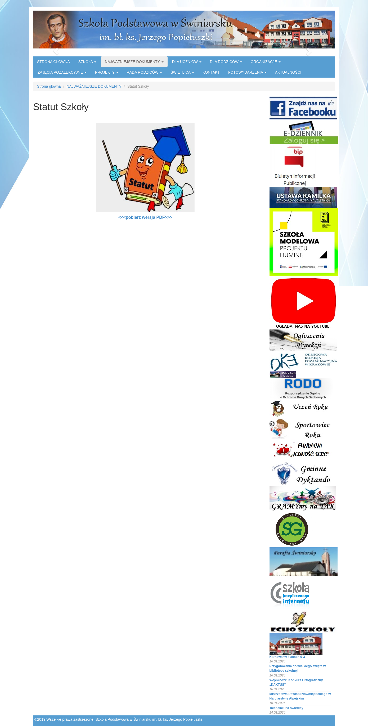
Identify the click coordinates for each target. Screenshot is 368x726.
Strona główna (49, 86)
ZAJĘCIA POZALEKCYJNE (62, 72)
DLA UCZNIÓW (186, 62)
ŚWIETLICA (182, 72)
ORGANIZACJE (266, 62)
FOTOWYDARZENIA (247, 72)
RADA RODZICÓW (144, 72)
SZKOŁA (87, 62)
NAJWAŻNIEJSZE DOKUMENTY (134, 62)
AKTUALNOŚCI (288, 72)
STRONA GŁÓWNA (53, 62)
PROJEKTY (106, 72)
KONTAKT (211, 72)
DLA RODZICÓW (226, 62)
